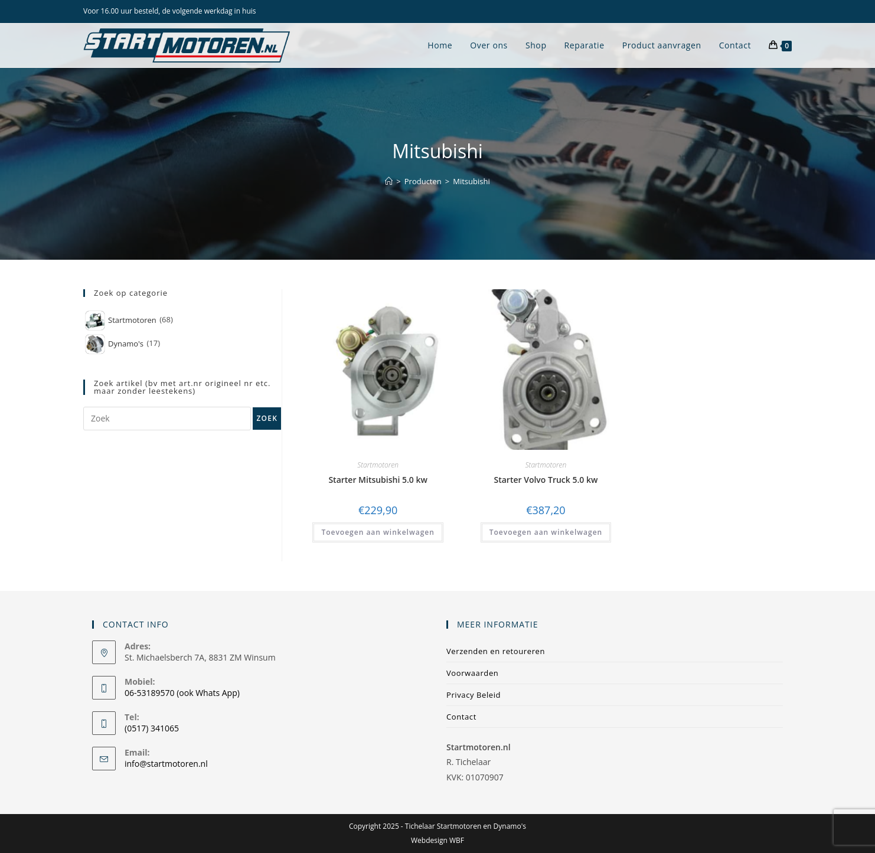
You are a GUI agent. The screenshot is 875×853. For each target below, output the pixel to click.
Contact (461, 716)
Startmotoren (378, 465)
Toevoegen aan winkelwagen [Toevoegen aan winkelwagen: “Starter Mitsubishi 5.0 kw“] (377, 532)
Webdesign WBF (437, 840)
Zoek (266, 418)
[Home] (389, 181)
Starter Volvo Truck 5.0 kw (546, 479)
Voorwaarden (472, 673)
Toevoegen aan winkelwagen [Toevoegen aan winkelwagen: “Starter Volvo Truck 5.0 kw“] (545, 532)
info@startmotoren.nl (166, 763)
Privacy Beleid (473, 694)
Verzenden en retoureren (495, 651)
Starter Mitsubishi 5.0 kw (377, 479)
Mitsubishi (471, 181)
